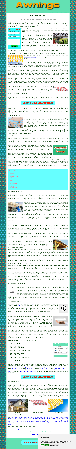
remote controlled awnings (47, 293)
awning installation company (41, 34)
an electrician (16, 368)
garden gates (35, 369)
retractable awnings (45, 294)
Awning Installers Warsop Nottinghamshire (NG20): (21, 22)
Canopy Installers (40, 421)
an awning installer (54, 365)
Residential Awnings (16, 417)
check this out (18, 307)
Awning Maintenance (13, 422)
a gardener (30, 368)
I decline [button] (47, 445)
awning (36, 61)
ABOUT (57, 12)
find (12, 384)
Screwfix (31, 304)
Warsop (58, 110)
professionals (16, 395)
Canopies (61, 420)
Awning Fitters (28, 417)
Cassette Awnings (48, 417)
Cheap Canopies (20, 421)
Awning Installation (34, 418)
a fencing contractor (18, 369)
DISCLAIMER (65, 12)
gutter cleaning (44, 368)
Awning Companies (37, 417)
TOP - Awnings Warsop (13, 429)
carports (17, 225)
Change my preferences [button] (54, 445)
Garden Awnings (12, 418)
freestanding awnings (30, 57)
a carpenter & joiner (47, 367)
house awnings (36, 290)
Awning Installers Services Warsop (22, 340)
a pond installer (51, 369)
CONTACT (60, 12)
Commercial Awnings (22, 418)
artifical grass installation (28, 371)
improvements (32, 364)
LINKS (53, 12)
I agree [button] (42, 445)
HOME (50, 12)
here (19, 305)
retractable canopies (41, 289)
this (57, 307)
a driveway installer (61, 368)
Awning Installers (51, 418)
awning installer (22, 287)
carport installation (58, 265)
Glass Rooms (60, 418)
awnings (56, 195)
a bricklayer (63, 367)
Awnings (56, 417)
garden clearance (29, 367)
